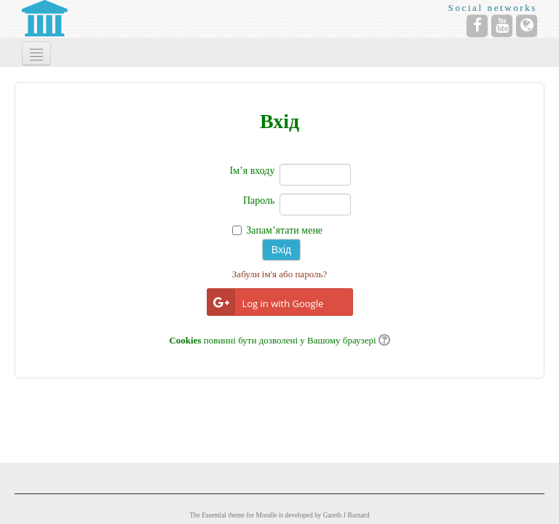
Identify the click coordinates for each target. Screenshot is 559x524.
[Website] (526, 26)
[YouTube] (501, 26)
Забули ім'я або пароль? (279, 274)
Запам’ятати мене (284, 230)
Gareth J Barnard (346, 515)
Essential (214, 515)
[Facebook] (477, 26)
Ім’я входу (252, 170)
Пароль (259, 200)
